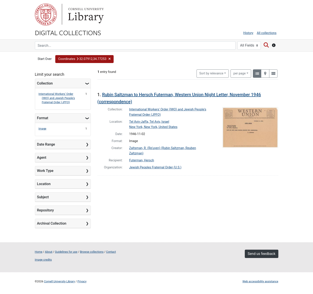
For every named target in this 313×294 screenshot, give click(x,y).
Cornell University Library (59, 281)
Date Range (46, 144)
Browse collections (92, 251)
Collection (45, 83)
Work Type (45, 171)
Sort (211, 73)
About (48, 251)
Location (44, 184)
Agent (41, 157)
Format (42, 118)
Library (85, 14)
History (248, 33)
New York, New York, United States (153, 127)
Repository (45, 210)
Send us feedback (261, 254)
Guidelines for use (66, 251)
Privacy (81, 281)
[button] (84, 59)
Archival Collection (51, 223)
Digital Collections (68, 32)
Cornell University (46, 14)
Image (43, 128)
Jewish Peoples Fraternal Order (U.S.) (155, 167)
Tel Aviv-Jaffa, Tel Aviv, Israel (149, 122)
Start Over (45, 59)
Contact (111, 251)
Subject (43, 197)
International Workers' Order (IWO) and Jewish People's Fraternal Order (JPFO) (57, 98)
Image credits (43, 259)
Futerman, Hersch (141, 160)
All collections (267, 33)
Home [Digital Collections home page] (38, 251)
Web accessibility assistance (260, 281)
